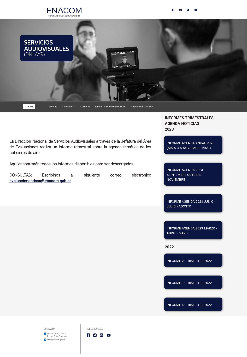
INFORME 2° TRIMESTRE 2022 (189, 261)
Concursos (68, 106)
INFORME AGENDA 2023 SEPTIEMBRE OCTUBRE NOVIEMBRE (185, 175)
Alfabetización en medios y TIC (110, 106)
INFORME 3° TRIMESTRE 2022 (189, 283)
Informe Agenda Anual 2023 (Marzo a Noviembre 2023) (190, 145)
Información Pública (142, 106)
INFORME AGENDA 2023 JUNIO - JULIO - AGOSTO (191, 204)
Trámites (52, 106)
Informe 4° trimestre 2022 (189, 305)
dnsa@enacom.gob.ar (56, 340)
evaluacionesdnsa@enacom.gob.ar (40, 181)
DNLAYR (29, 106)
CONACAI (85, 106)
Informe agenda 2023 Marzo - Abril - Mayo (192, 230)
